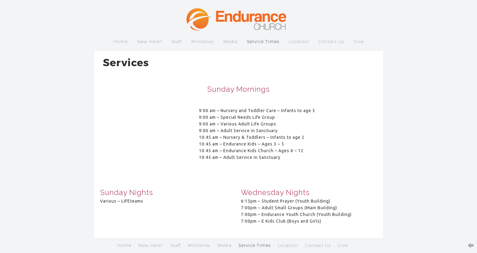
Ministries (202, 41)
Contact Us (331, 41)
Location (299, 41)
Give (358, 41)
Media (230, 41)
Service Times (263, 41)
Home (120, 41)
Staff (177, 41)
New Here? (149, 41)
